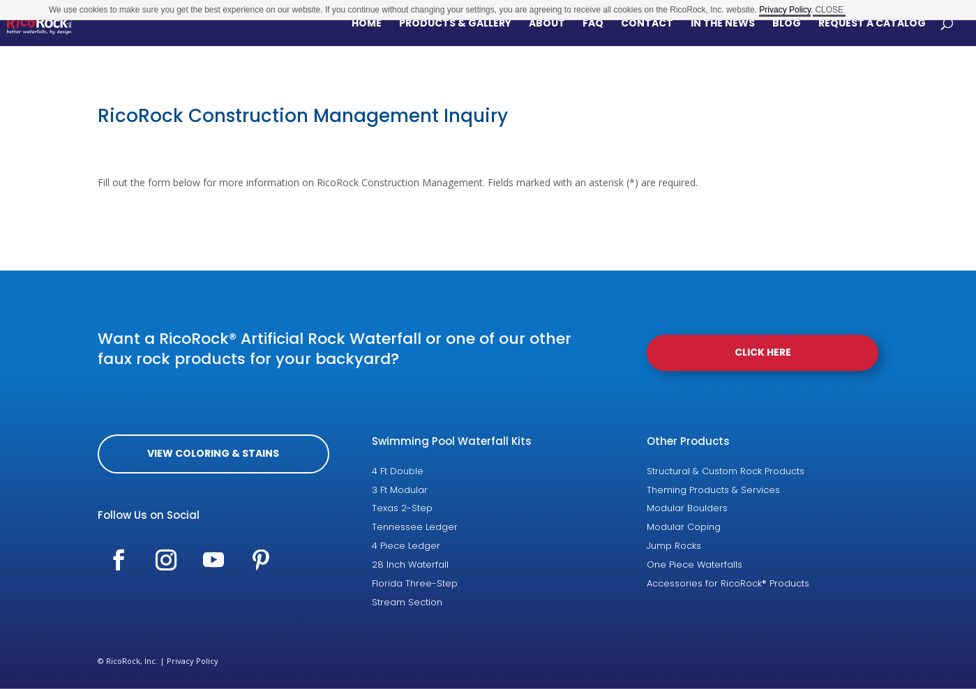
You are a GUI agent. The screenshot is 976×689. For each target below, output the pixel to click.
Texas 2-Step (402, 508)
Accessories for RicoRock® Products (728, 583)
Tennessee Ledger (415, 526)
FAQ (593, 24)
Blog (786, 24)
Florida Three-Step (415, 583)
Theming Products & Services (713, 490)
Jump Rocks (674, 545)
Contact (647, 24)
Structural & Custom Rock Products (725, 471)
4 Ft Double (397, 471)
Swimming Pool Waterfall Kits (452, 441)
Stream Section (407, 602)
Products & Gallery (455, 24)
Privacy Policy (192, 661)
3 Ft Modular (400, 490)
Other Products (688, 441)
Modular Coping (684, 526)
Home (367, 24)
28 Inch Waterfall (410, 564)
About (547, 24)
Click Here (763, 352)
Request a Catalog (872, 24)
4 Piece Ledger (406, 545)
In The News (723, 24)
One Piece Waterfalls (694, 564)
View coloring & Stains (213, 453)
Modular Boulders (687, 508)
